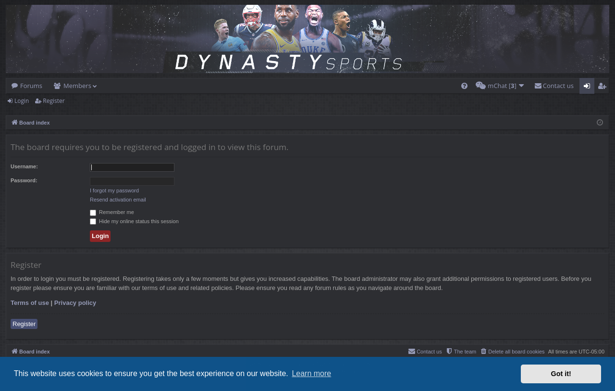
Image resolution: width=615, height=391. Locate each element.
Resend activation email (118, 199)
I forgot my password (114, 190)
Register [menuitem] (604, 87)
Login (21, 101)
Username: (24, 166)
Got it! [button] (561, 374)
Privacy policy (75, 302)
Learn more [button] (311, 373)
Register (53, 101)
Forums (31, 85)
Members (77, 85)
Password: (24, 180)
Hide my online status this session (134, 221)
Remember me (112, 212)
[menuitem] (464, 86)
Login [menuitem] (588, 87)
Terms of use (30, 302)
